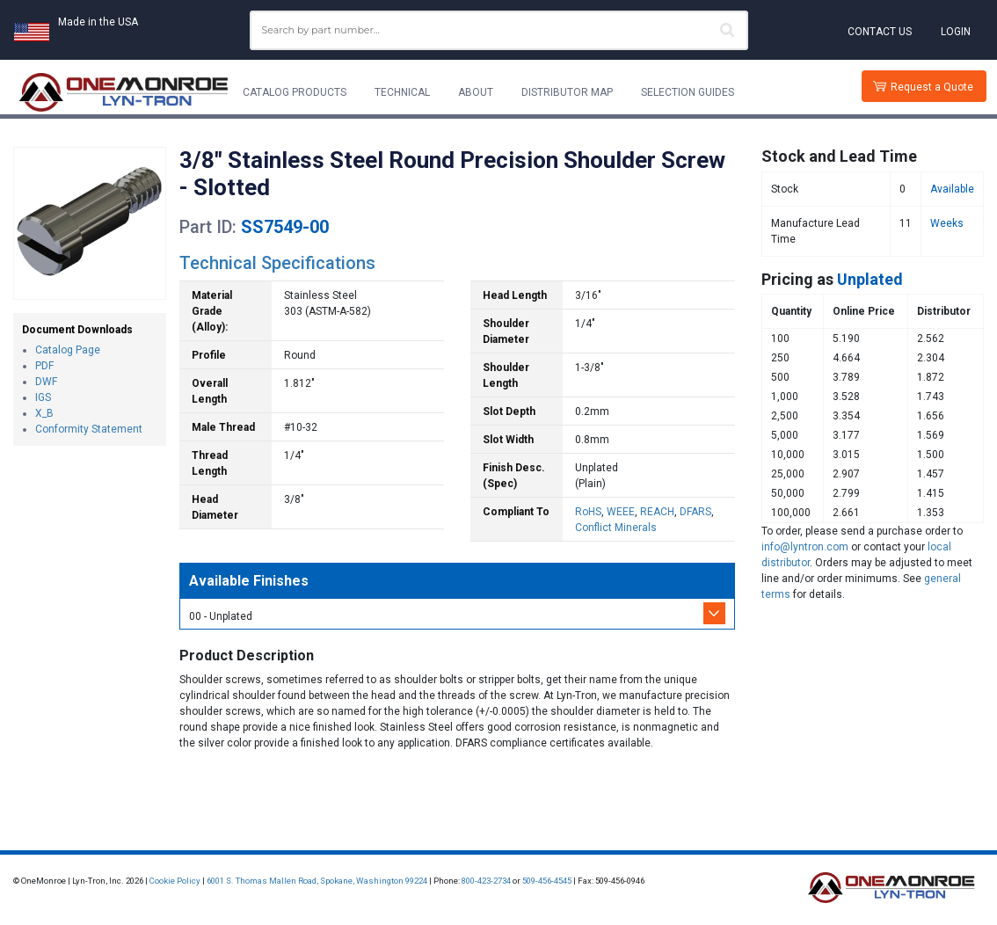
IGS (43, 397)
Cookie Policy (174, 880)
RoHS (588, 512)
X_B (44, 413)
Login (956, 31)
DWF (46, 381)
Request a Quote (932, 87)
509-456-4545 (546, 880)
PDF (44, 366)
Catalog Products (294, 92)
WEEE (621, 512)
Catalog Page (67, 350)
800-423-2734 (486, 880)
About (475, 92)
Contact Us (880, 31)
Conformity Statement (88, 429)
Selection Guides (687, 92)
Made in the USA (98, 22)
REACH (657, 512)
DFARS (695, 512)
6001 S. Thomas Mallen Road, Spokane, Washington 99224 (317, 880)
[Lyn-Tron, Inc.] (124, 92)
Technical (402, 92)
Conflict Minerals (616, 527)
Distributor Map (567, 92)
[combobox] (499, 30)
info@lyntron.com (804, 547)
